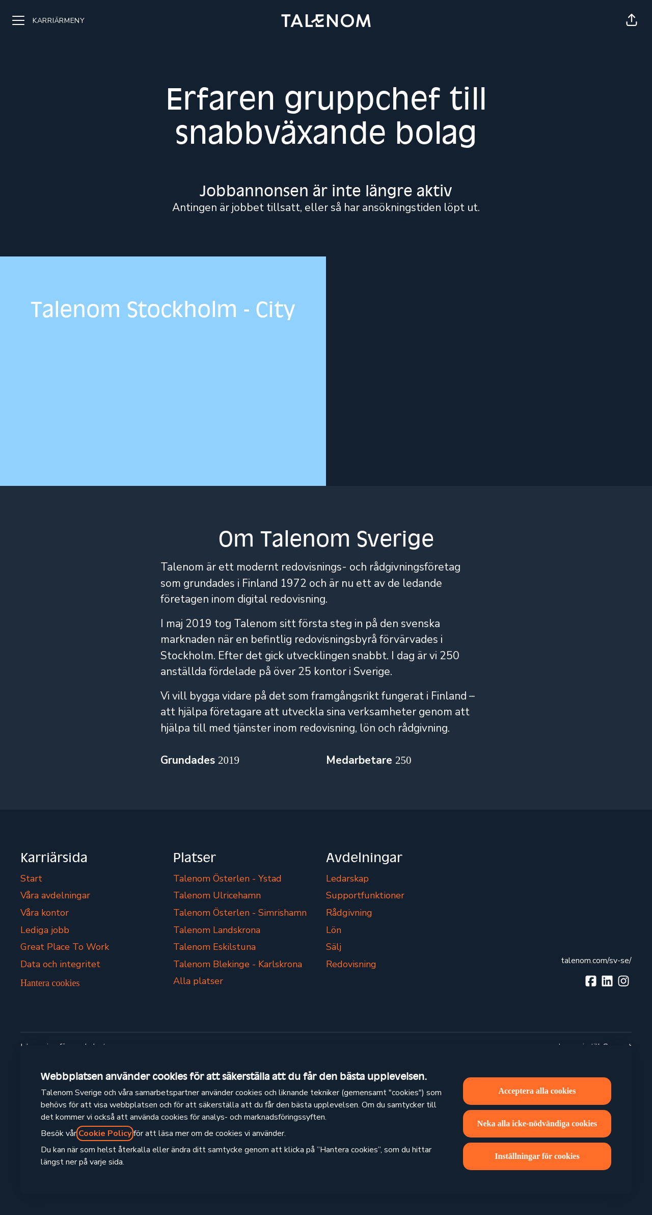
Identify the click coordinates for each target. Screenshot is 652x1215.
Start (31, 878)
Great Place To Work (64, 947)
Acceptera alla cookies (537, 1091)
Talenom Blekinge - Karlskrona (237, 964)
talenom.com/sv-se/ (596, 960)
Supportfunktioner (365, 895)
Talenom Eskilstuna (214, 947)
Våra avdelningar (55, 895)
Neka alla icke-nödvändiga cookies (537, 1123)
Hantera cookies (49, 983)
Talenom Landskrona (216, 930)
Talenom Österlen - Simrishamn (240, 913)
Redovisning (351, 964)
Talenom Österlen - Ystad (227, 878)
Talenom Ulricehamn (217, 895)
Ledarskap (347, 878)
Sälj (333, 947)
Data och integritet (60, 964)
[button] (631, 20)
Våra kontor (44, 913)
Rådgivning (349, 913)
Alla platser (198, 981)
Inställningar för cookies (537, 1156)
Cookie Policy (104, 1133)
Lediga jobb (44, 930)
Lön (333, 930)
